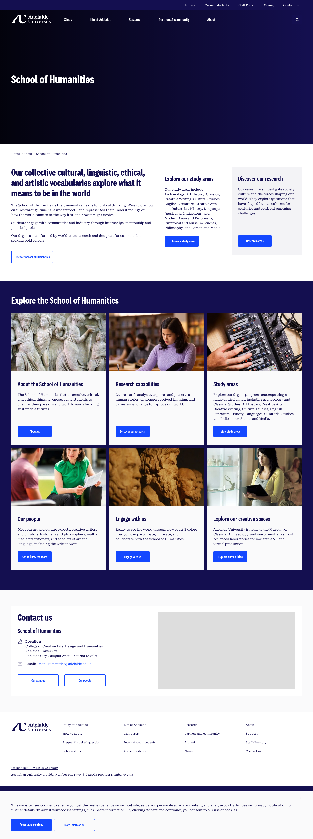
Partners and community (202, 733)
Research (191, 724)
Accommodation (135, 751)
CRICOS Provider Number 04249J (109, 774)
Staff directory (256, 742)
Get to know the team (34, 556)
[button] (300, 798)
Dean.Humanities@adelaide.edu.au (65, 664)
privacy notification (270, 805)
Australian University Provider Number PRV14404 (46, 774)
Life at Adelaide (135, 724)
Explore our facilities (230, 556)
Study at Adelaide (75, 724)
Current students (217, 5)
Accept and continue (31, 824)
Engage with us (132, 556)
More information (74, 825)
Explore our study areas (181, 241)
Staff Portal (246, 5)
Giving (269, 5)
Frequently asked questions (82, 742)
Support (252, 733)
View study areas (230, 431)
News (189, 751)
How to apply (72, 733)
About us (35, 431)
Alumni (190, 742)
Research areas (255, 241)
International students (140, 742)
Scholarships (72, 751)
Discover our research (132, 431)
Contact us (291, 5)
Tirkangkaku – (34, 767)
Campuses (131, 733)
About (250, 724)
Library (190, 5)
